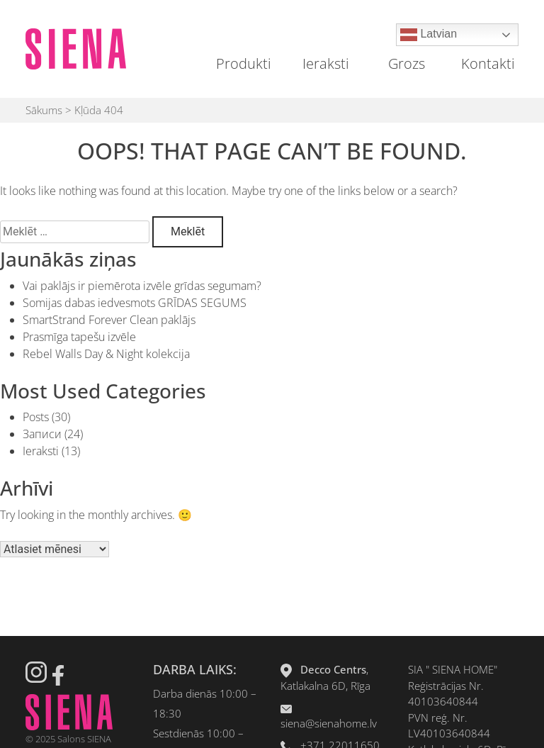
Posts (36, 417)
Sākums (44, 110)
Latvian (428, 34)
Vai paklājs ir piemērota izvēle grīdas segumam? (142, 286)
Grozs (406, 63)
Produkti (243, 63)
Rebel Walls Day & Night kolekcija (106, 354)
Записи (42, 434)
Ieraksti (325, 63)
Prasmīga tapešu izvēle (79, 337)
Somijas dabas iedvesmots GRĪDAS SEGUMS (134, 303)
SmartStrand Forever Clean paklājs (109, 320)
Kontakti (488, 63)
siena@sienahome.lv (328, 723)
